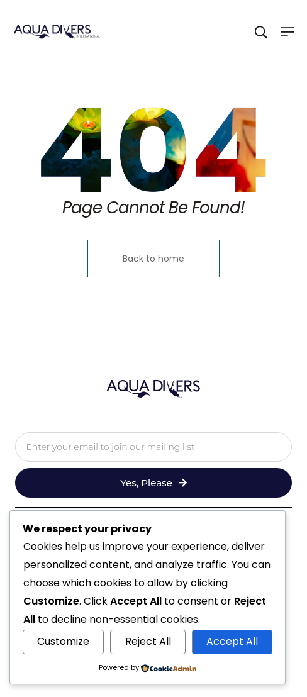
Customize (63, 641)
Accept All (232, 641)
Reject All (148, 641)
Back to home (153, 258)
